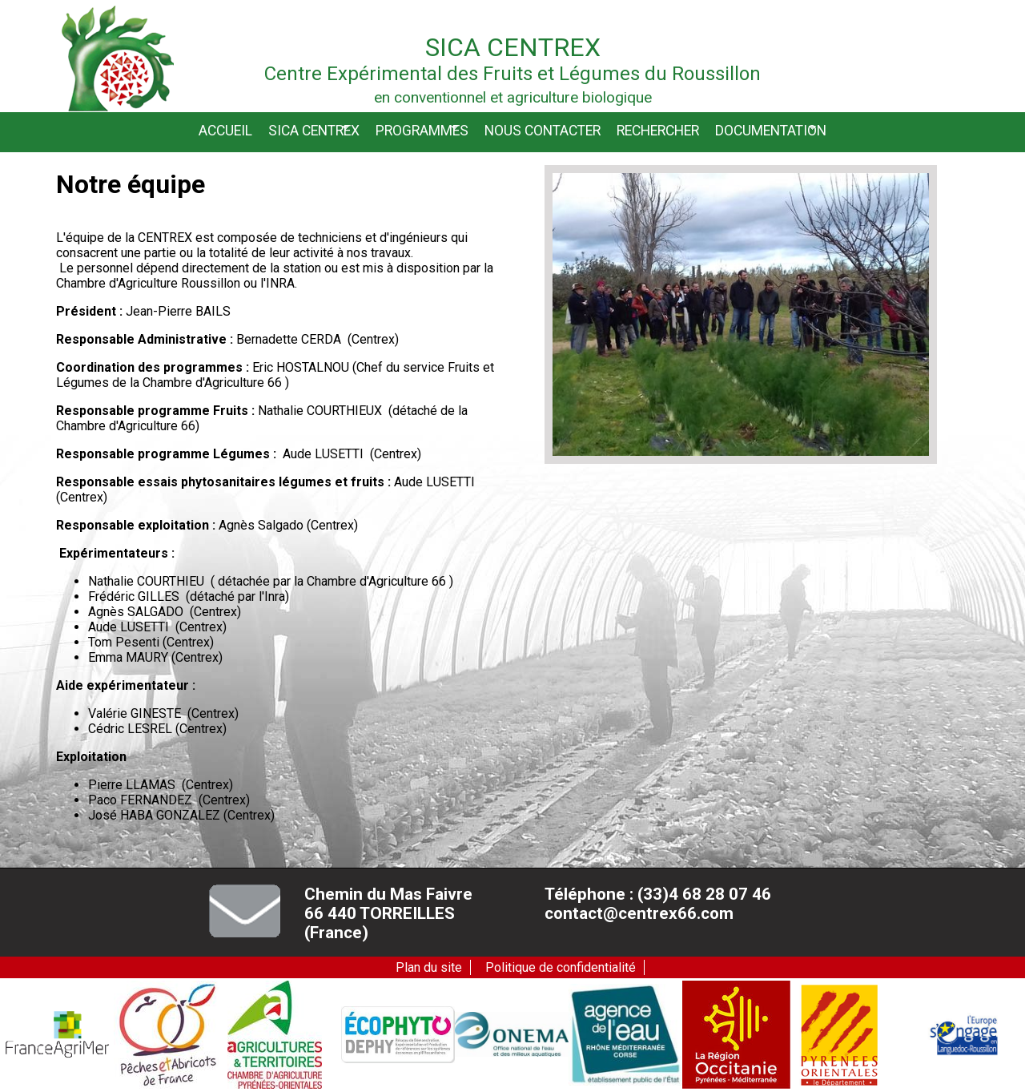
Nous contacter (542, 131)
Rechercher (658, 131)
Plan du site (429, 967)
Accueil (225, 131)
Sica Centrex (513, 47)
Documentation (770, 130)
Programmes (422, 130)
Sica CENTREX (314, 130)
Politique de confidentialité (560, 967)
